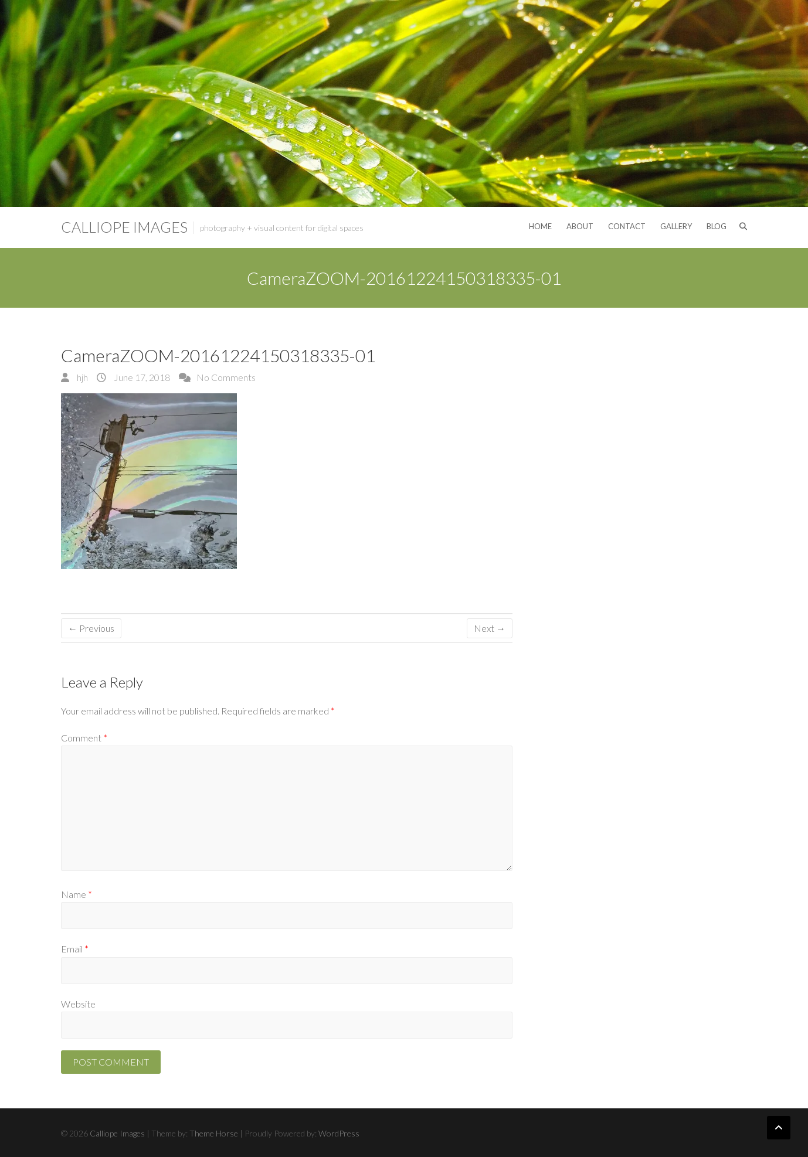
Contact (627, 226)
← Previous (91, 628)
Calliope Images (124, 227)
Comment (84, 737)
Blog (716, 226)
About (579, 226)
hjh (81, 377)
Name (76, 894)
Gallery (676, 226)
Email (75, 948)
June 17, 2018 (141, 377)
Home (540, 226)
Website (78, 1003)
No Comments (226, 377)
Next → (489, 628)
